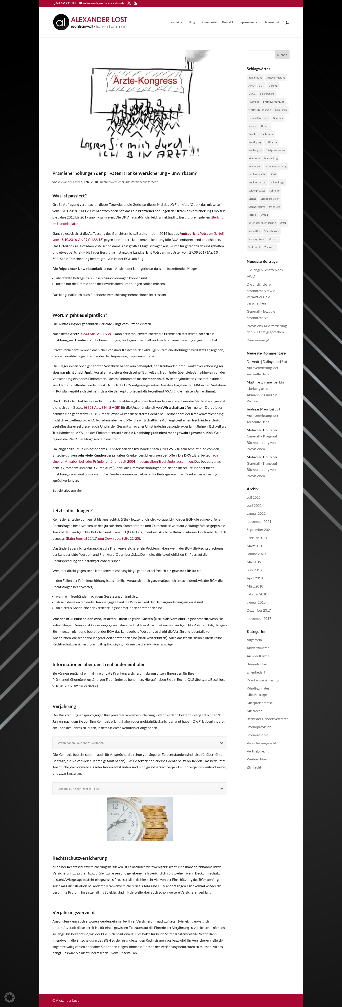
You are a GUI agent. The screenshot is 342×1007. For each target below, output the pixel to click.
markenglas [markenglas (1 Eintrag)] (255, 150)
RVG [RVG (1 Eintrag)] (273, 174)
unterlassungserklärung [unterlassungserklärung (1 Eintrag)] (262, 222)
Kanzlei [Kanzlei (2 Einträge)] (252, 126)
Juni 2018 (254, 570)
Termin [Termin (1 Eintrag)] (252, 214)
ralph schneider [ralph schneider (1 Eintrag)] (257, 174)
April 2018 (255, 578)
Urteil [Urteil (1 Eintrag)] (283, 222)
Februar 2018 (257, 594)
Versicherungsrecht (144, 182)
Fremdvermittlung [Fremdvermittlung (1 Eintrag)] (273, 101)
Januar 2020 (256, 554)
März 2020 (255, 546)
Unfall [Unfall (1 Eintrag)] (264, 214)
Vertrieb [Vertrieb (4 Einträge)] (273, 239)
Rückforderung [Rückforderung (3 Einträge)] (257, 182)
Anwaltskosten (258, 648)
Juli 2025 (254, 497)
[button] (9, 997)
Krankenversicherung (115, 182)
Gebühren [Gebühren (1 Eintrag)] (281, 109)
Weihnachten (257, 759)
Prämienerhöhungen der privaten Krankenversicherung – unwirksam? (124, 173)
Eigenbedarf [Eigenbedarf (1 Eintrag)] (267, 93)
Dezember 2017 (259, 610)
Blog (192, 22)
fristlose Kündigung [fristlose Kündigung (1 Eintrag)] (259, 109)
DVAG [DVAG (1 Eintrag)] (252, 93)
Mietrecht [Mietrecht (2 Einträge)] (254, 158)
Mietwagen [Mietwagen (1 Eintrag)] (254, 166)
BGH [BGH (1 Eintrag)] (262, 85)
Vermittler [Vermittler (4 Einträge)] (254, 231)
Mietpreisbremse (260, 703)
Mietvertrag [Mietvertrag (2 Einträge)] (271, 158)
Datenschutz (272, 22)
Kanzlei (174, 22)
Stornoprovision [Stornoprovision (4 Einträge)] (270, 198)
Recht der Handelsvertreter (267, 719)
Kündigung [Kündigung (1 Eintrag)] (254, 142)
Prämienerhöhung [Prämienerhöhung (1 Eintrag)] (275, 166)
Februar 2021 (257, 538)
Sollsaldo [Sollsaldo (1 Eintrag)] (274, 190)
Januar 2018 (256, 602)
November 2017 (259, 618)
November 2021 (259, 521)
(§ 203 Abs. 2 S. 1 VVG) (96, 333)
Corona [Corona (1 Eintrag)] (273, 85)
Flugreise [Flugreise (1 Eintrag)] (253, 101)
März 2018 (255, 586)
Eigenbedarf (256, 672)
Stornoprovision (259, 727)
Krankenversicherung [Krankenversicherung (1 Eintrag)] (261, 134)
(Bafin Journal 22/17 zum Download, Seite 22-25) (103, 538)
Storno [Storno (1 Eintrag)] (252, 198)
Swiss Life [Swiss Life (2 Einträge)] (274, 206)
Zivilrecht (254, 767)
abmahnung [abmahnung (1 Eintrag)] (255, 77)
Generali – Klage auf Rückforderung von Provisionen (262, 442)
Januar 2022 (256, 513)
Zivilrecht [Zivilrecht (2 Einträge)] (269, 247)
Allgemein (254, 640)
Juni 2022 (254, 505)
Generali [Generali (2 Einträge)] (278, 118)
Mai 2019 (254, 562)
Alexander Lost (68, 182)
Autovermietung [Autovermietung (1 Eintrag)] (275, 77)
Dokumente (208, 22)
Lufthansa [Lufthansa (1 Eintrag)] (271, 142)
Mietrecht (254, 711)
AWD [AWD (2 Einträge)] (251, 85)
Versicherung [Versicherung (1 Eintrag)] (272, 231)
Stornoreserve (257, 735)
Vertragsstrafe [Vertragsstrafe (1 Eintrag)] (256, 239)
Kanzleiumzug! (258, 340)
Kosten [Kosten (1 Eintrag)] (265, 126)
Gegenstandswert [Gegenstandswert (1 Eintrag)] (258, 118)
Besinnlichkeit (257, 664)
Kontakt (227, 22)
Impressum (246, 22)
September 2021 (259, 529)
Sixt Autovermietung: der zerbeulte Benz (267, 367)
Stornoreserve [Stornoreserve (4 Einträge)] (256, 206)
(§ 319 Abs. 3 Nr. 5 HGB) (102, 407)
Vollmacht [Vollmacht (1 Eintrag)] (254, 247)
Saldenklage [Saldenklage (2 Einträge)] (277, 182)
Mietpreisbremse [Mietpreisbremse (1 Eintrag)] (275, 150)
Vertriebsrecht (258, 751)
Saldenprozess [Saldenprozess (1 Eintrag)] (256, 190)
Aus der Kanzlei (258, 656)
